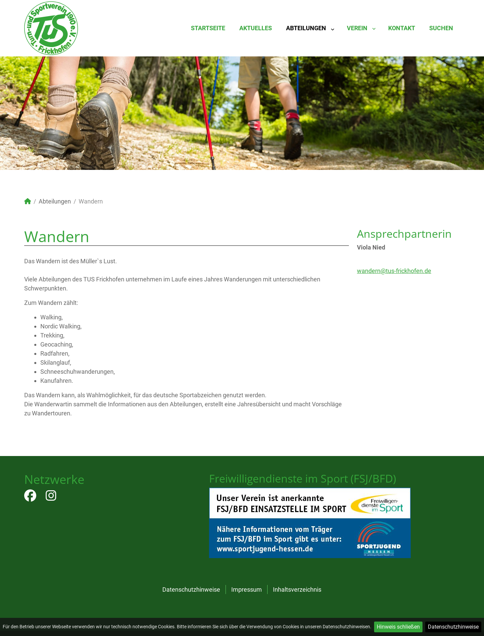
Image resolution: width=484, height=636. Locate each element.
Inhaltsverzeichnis (297, 589)
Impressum (246, 589)
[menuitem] (208, 28)
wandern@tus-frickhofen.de (394, 270)
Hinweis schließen (398, 627)
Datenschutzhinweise (453, 627)
